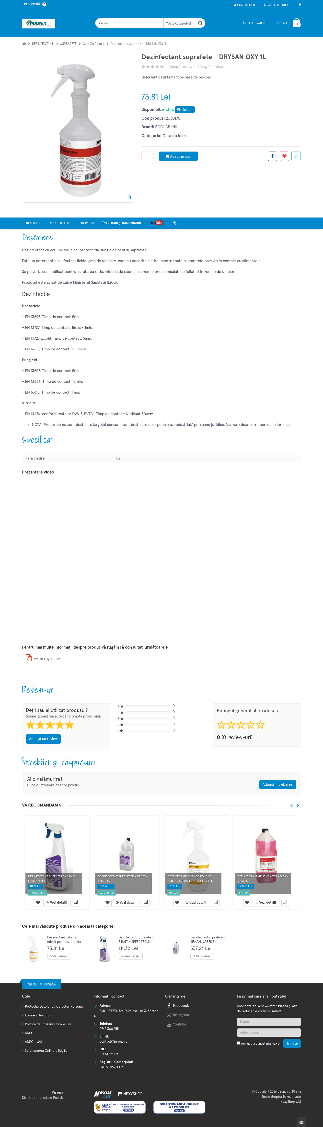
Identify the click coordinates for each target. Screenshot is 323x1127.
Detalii (185, 109)
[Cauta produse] (129, 23)
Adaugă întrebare (211, 67)
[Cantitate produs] (145, 156)
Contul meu (244, 5)
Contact (281, 23)
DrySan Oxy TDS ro (43, 659)
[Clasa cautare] (179, 23)
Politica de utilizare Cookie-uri (48, 1024)
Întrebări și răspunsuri (122, 223)
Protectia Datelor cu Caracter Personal (54, 1006)
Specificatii (59, 223)
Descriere (34, 223)
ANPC (29, 1033)
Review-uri (86, 223)
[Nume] (269, 1022)
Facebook (177, 1006)
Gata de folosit (93, 44)
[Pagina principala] (40, 23)
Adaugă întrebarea (278, 784)
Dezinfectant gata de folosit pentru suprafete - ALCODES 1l (64, 942)
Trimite (292, 1043)
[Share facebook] (272, 156)
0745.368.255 (258, 23)
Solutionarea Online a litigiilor (47, 1050)
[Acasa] (24, 44)
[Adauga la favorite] (284, 156)
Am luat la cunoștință (260, 1043)
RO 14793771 (109, 1054)
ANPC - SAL (34, 1042)
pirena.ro (283, 1091)
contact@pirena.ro (113, 1041)
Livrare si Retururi (276, 5)
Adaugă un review (43, 739)
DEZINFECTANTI (43, 44)
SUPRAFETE (68, 44)
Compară (34, 4)
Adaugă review (180, 67)
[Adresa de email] (269, 1032)
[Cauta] (200, 23)
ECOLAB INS (166, 127)
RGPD (275, 1043)
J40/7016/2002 (111, 1067)
